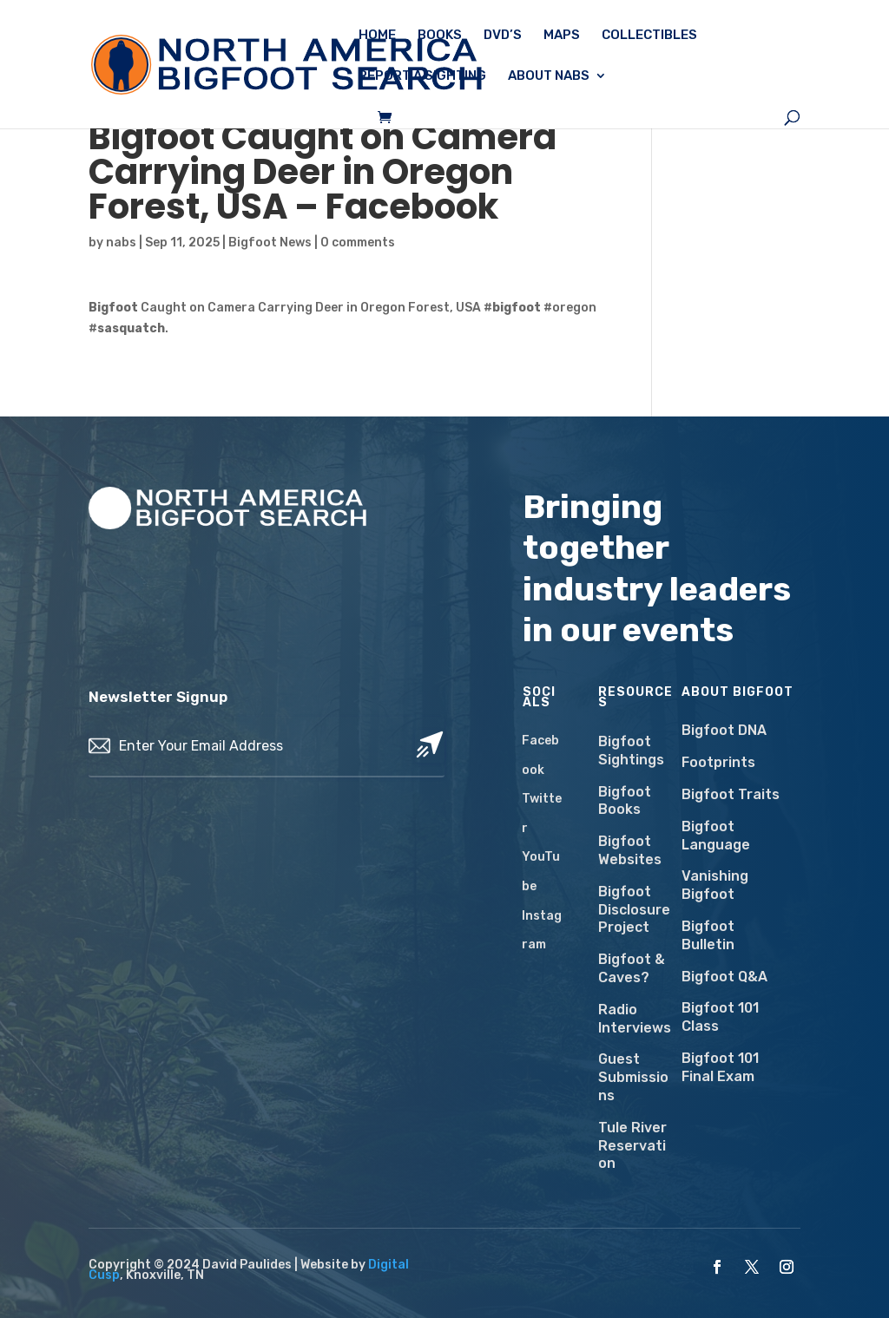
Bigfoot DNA (724, 730)
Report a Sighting (422, 76)
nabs (121, 242)
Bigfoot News (270, 242)
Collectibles (649, 36)
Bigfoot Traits (731, 794)
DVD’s (503, 36)
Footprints (718, 762)
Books (440, 36)
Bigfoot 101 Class (720, 1017)
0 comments (357, 242)
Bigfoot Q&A (724, 976)
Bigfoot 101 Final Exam (720, 1067)
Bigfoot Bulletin (708, 935)
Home (377, 36)
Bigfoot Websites (630, 850)
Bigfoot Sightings (631, 750)
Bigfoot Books (624, 801)
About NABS (548, 76)
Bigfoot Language (716, 835)
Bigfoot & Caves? (631, 968)
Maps (561, 36)
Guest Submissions (633, 1077)
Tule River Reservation (632, 1145)
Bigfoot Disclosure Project (634, 909)
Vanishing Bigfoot (715, 885)
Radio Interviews (634, 1018)
